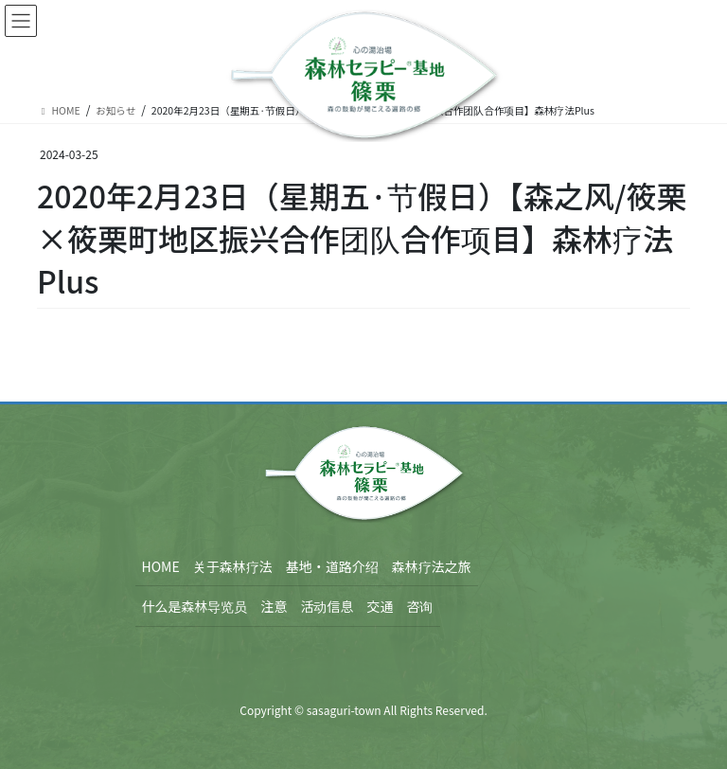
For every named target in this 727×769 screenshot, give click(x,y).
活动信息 (327, 606)
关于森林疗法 (233, 566)
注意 (274, 606)
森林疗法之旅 (431, 566)
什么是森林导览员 (195, 606)
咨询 (420, 606)
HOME (161, 566)
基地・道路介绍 (332, 566)
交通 (380, 606)
